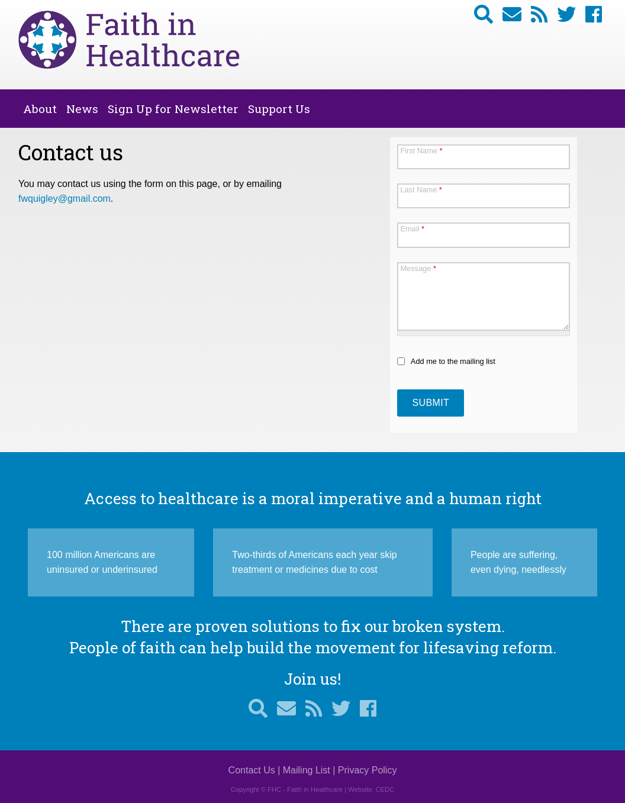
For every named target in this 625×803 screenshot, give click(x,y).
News (82, 108)
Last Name (421, 189)
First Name (421, 150)
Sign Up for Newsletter (173, 108)
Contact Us (251, 770)
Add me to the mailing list (453, 361)
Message (418, 268)
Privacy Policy (367, 770)
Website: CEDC (371, 789)
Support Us (279, 108)
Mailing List (306, 770)
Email (412, 228)
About (40, 108)
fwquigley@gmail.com (64, 199)
